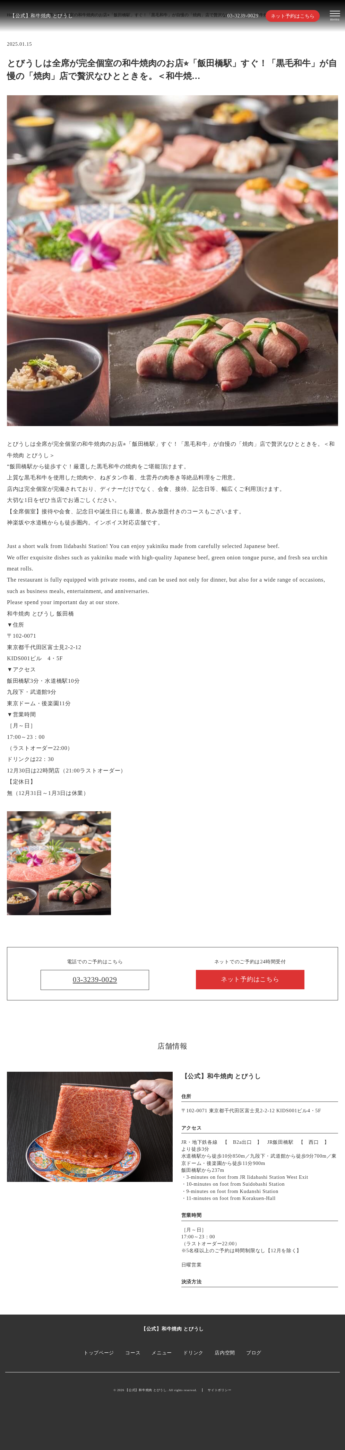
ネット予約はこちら (292, 16)
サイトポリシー (219, 1390)
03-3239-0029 (242, 15)
